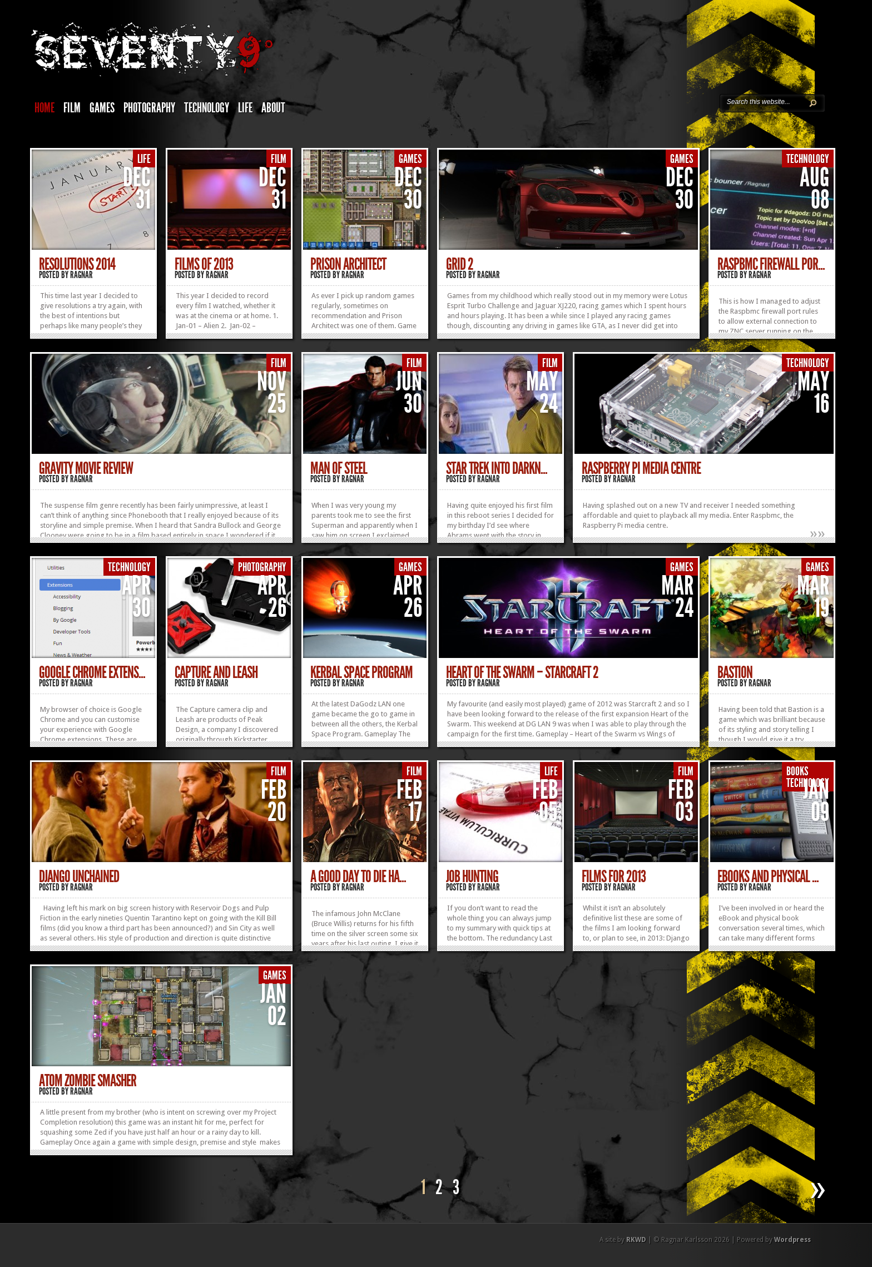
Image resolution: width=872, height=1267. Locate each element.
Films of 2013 (204, 264)
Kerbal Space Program (361, 672)
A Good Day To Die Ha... (358, 877)
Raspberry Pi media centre (641, 468)
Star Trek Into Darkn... (496, 468)
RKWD (636, 1240)
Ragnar (81, 275)
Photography (149, 108)
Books (797, 771)
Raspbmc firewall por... (771, 264)
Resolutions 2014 (77, 264)
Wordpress (792, 1240)
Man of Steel (338, 468)
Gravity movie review (86, 468)
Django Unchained (79, 877)
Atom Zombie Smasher (87, 1081)
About (273, 108)
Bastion (734, 672)
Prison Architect (348, 264)
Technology (206, 108)
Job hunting (472, 877)
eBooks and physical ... (768, 877)
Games (102, 108)
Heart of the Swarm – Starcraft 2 (522, 672)
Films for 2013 (614, 877)
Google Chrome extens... (92, 672)
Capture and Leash (216, 672)
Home (44, 108)
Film (72, 108)
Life (245, 108)
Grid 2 (459, 264)
